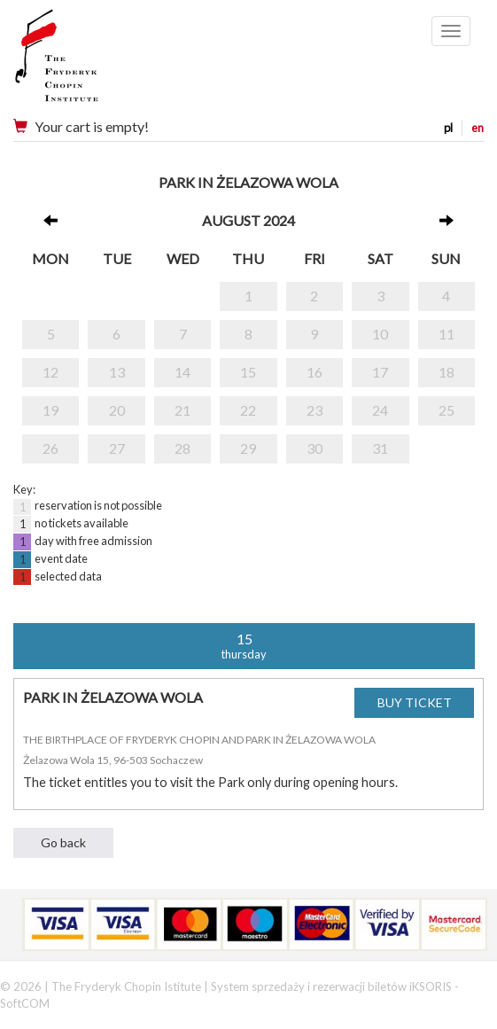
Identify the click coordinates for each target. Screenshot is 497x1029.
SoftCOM (25, 1003)
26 (50, 448)
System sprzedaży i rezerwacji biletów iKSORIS (331, 986)
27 (117, 448)
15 (248, 371)
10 (380, 333)
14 (182, 371)
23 (314, 409)
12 (50, 371)
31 (380, 448)
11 (446, 333)
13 (117, 371)
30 (314, 448)
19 (50, 409)
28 (182, 448)
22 (248, 409)
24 (380, 409)
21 (182, 409)
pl (448, 128)
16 (314, 371)
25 (446, 409)
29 (248, 448)
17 (380, 371)
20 (117, 409)
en (477, 128)
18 (446, 371)
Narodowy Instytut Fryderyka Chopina (90, 62)
